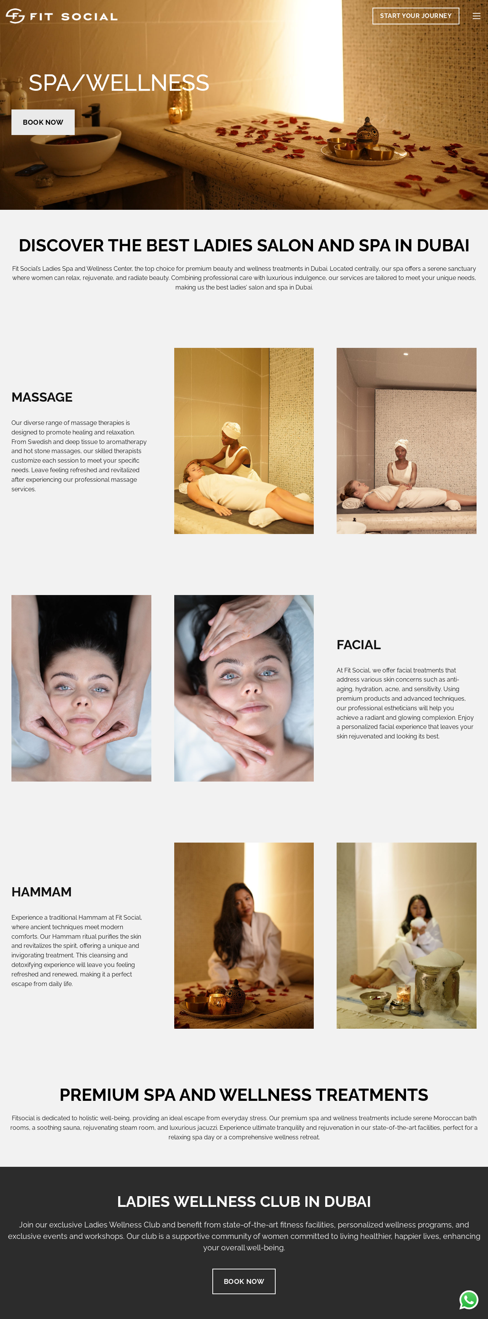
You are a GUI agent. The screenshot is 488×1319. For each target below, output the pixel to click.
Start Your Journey (416, 15)
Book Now (43, 122)
